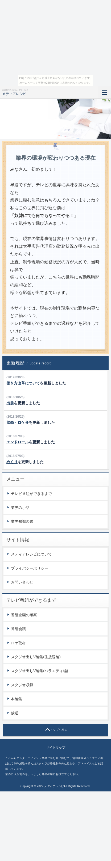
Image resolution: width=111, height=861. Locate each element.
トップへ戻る (59, 729)
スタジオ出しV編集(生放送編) (36, 657)
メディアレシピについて (31, 554)
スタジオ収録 (22, 685)
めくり (12, 462)
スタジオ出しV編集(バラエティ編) (39, 671)
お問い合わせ (22, 582)
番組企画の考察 (24, 615)
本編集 (16, 699)
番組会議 (18, 629)
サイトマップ (55, 747)
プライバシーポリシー (29, 568)
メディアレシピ (14, 94)
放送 (14, 713)
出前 (10, 403)
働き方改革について (23, 383)
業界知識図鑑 (22, 521)
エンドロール (17, 442)
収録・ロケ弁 (17, 422)
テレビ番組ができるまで (31, 494)
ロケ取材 (18, 643)
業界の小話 (20, 507)
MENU (104, 92)
